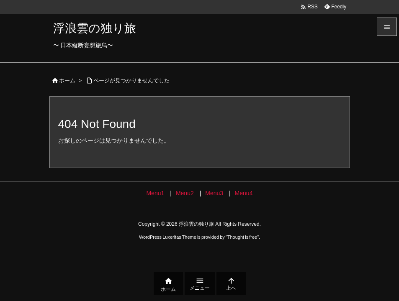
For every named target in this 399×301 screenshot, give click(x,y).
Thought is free (242, 237)
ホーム (67, 80)
